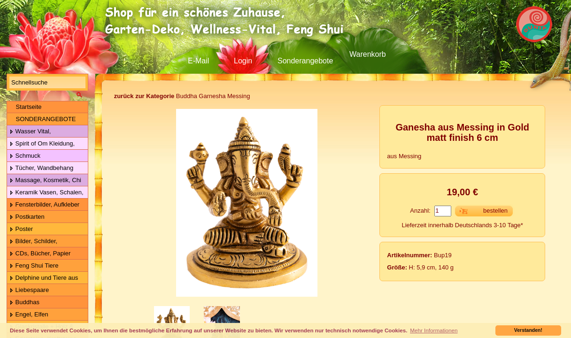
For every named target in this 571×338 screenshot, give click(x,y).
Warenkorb (367, 54)
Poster (21, 229)
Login (243, 61)
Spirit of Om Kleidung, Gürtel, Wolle (41, 144)
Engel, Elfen (28, 315)
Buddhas (24, 302)
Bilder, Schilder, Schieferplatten (32, 241)
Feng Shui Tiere (33, 266)
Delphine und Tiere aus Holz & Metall (42, 278)
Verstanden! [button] (528, 330)
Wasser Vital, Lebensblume (29, 132)
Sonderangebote (305, 61)
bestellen (495, 210)
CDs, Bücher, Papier (39, 254)
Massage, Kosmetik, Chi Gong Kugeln (44, 180)
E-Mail (198, 61)
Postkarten (27, 217)
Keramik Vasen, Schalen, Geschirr (45, 193)
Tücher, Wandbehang (41, 168)
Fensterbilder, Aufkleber (44, 205)
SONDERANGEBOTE (42, 119)
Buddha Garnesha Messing (182, 96)
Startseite (25, 106)
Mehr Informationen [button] (433, 330)
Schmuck (24, 156)
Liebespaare (29, 290)
